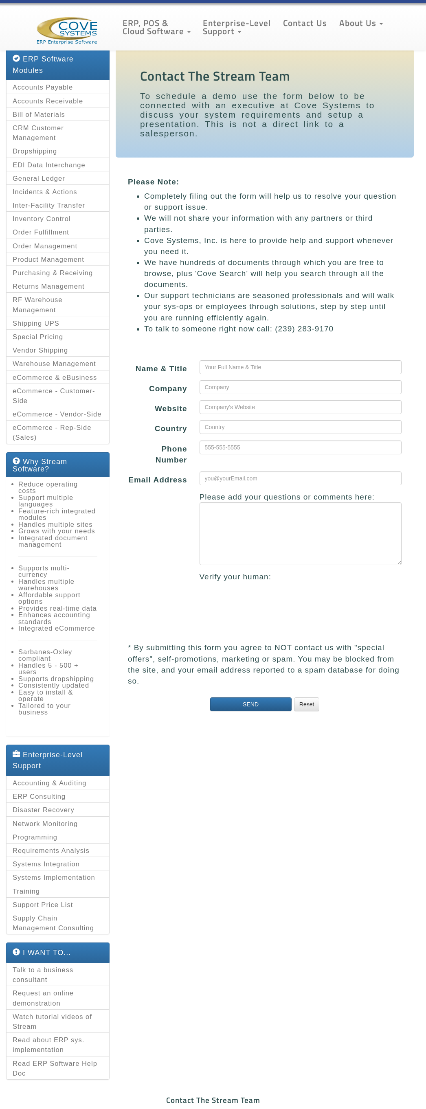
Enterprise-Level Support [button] (237, 26)
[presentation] (261, 598)
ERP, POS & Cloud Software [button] (157, 26)
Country (171, 428)
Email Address (157, 480)
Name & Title (161, 368)
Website (171, 408)
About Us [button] (361, 22)
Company (168, 388)
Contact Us (305, 22)
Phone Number (171, 454)
